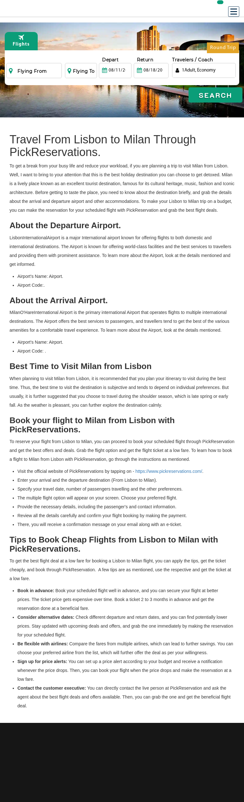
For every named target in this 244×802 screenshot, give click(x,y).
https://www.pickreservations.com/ (168, 471)
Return (145, 60)
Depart (110, 60)
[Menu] (233, 11)
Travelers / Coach (192, 60)
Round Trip (223, 49)
